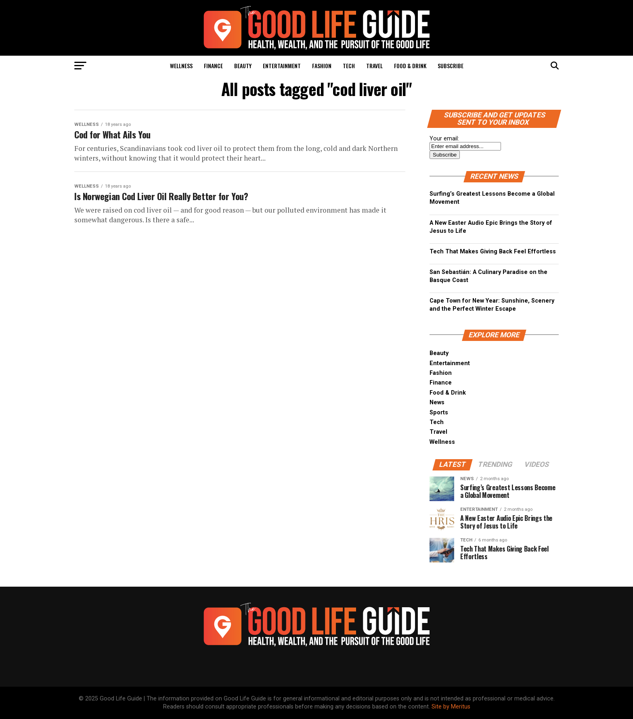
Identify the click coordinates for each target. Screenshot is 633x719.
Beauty (243, 65)
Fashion (321, 65)
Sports (439, 412)
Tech (349, 65)
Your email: (444, 138)
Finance (213, 65)
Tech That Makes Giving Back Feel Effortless (493, 251)
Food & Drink (410, 65)
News (437, 402)
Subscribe (450, 65)
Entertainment (282, 65)
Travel (374, 65)
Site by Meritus (451, 706)
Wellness (181, 65)
